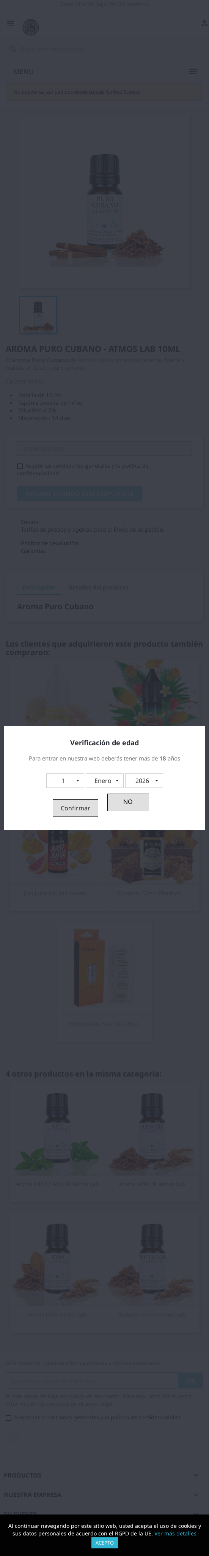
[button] (65, 780)
